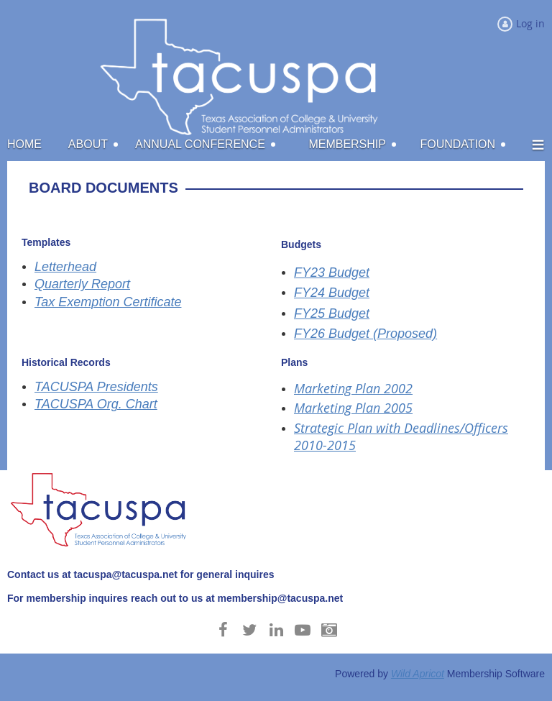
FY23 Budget (331, 272)
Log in (530, 23)
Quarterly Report (82, 284)
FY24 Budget (331, 292)
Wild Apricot (417, 673)
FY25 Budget (331, 313)
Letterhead (65, 267)
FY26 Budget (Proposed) (365, 333)
